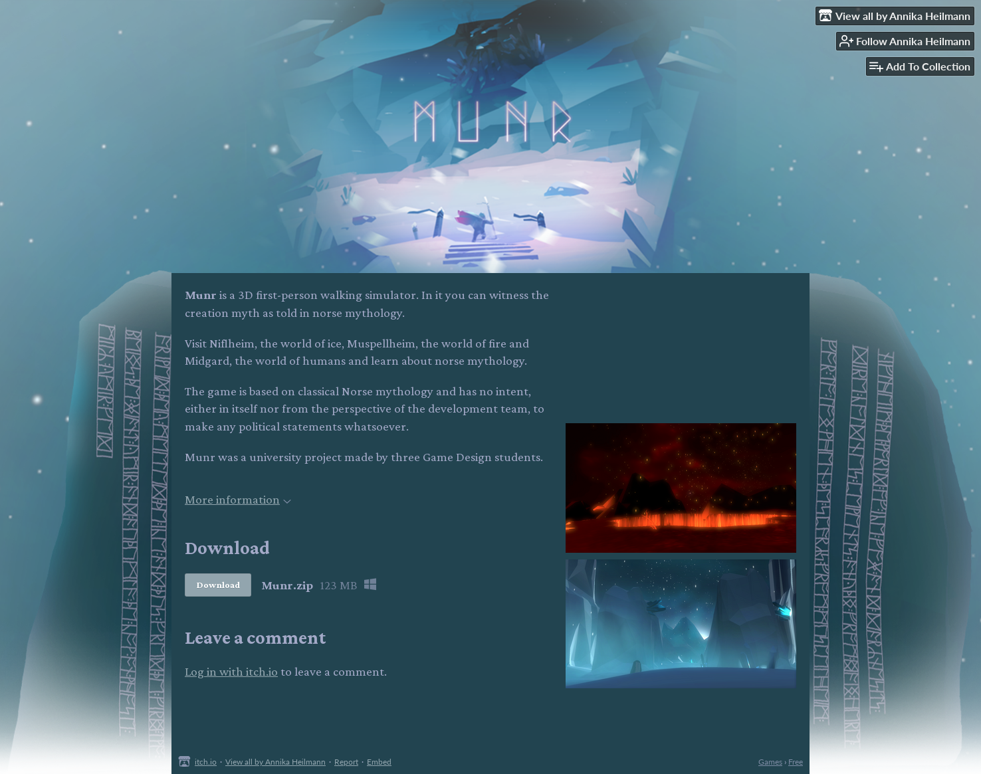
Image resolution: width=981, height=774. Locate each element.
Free (795, 762)
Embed (379, 762)
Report (346, 762)
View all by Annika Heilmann (275, 762)
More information (238, 499)
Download (218, 584)
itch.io (206, 762)
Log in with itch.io (231, 671)
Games (770, 762)
